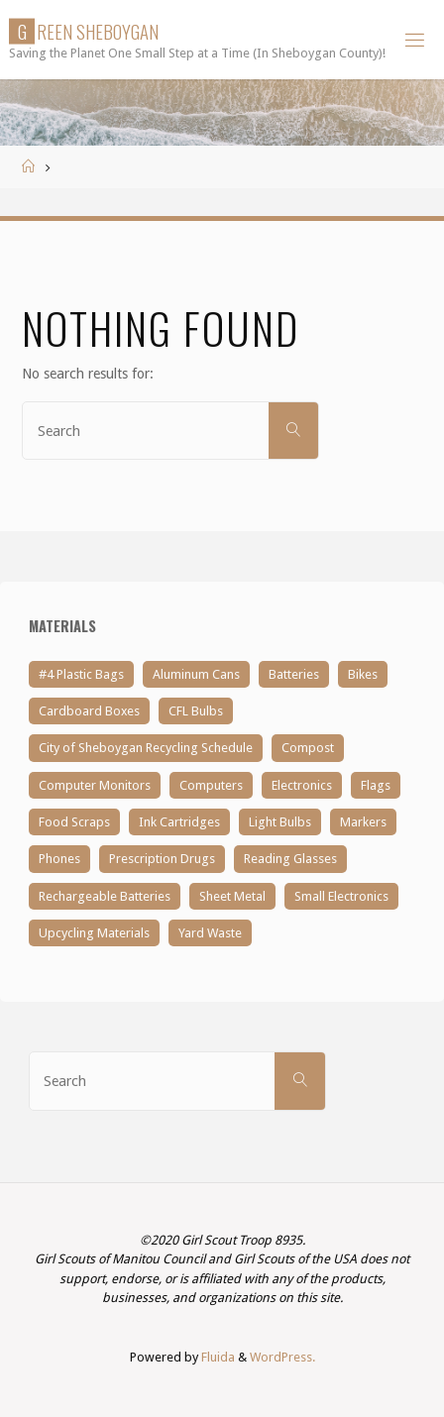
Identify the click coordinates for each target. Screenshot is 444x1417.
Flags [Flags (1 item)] (375, 785)
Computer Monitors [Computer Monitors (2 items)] (95, 785)
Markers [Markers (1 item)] (363, 822)
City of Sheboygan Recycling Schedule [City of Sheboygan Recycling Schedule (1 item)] (146, 747)
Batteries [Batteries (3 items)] (294, 674)
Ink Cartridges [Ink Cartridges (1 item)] (179, 822)
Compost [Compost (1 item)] (307, 747)
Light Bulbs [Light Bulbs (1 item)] (280, 822)
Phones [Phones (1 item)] (59, 858)
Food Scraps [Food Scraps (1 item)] (74, 822)
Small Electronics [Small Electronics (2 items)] (341, 896)
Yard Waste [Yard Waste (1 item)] (210, 933)
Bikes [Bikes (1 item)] (363, 674)
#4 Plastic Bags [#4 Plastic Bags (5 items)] (81, 674)
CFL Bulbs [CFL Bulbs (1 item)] (195, 711)
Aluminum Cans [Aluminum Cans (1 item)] (196, 674)
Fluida (216, 1357)
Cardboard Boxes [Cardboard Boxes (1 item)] (89, 711)
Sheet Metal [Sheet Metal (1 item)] (232, 896)
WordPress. (282, 1357)
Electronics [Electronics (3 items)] (302, 785)
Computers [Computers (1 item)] (211, 785)
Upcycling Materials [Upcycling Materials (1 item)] (94, 933)
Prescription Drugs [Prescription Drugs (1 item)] (162, 858)
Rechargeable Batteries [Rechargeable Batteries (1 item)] (104, 896)
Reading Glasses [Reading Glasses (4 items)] (290, 858)
